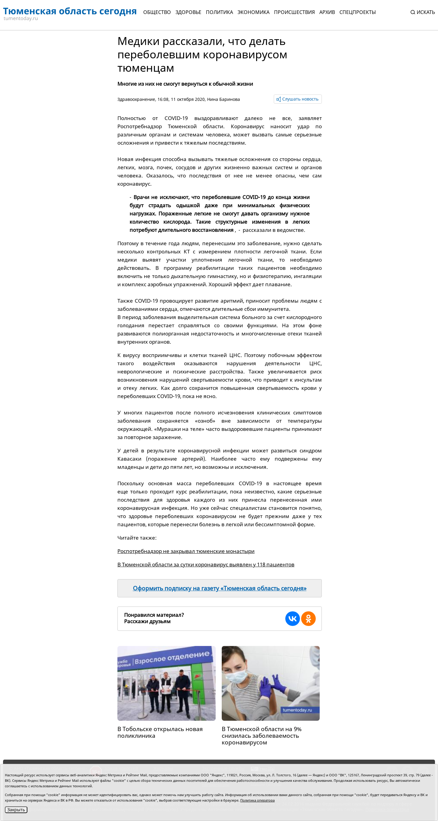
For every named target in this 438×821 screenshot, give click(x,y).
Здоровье (188, 12)
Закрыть (16, 809)
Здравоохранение (136, 99)
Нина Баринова (223, 99)
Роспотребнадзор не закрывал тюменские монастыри (186, 551)
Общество (157, 12)
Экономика (253, 12)
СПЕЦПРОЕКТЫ (357, 12)
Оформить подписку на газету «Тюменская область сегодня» (220, 588)
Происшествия (294, 12)
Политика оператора (257, 800)
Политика (219, 12)
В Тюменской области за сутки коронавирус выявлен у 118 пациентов (205, 564)
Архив (327, 12)
